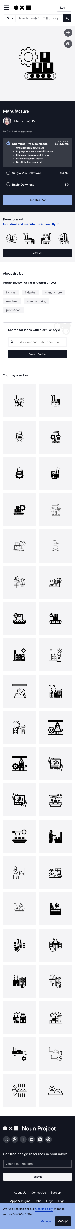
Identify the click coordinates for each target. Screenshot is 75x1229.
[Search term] (39, 18)
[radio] (37, 152)
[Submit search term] (67, 18)
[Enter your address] (37, 1164)
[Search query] (37, 342)
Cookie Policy (44, 1209)
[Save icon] (68, 33)
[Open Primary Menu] (6, 8)
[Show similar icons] (68, 44)
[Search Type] (9, 18)
